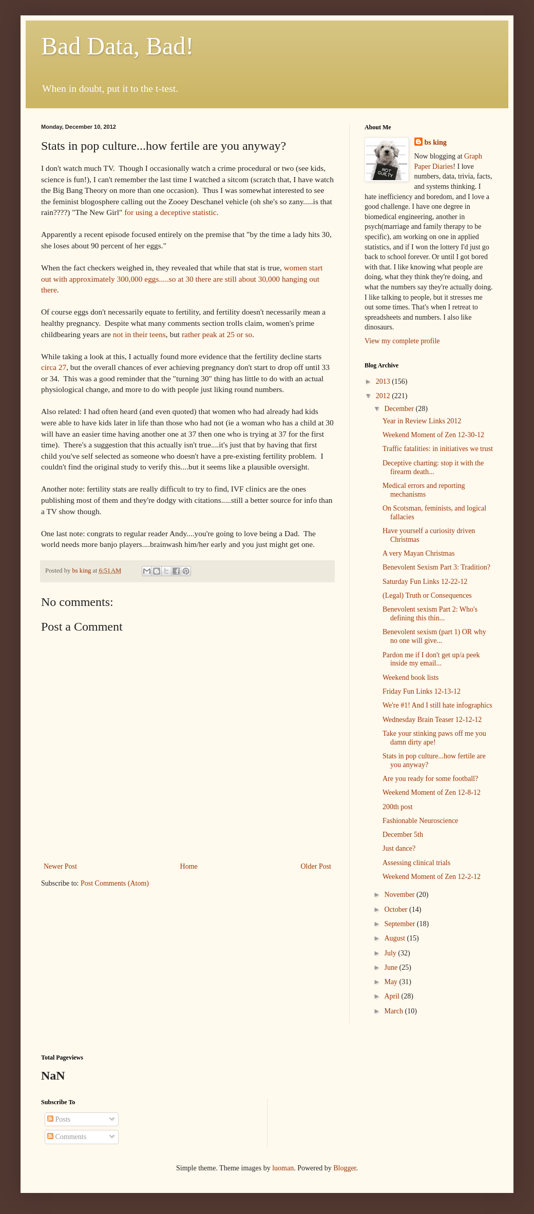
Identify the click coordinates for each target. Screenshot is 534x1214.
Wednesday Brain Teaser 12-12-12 (432, 719)
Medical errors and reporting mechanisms (424, 490)
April (392, 996)
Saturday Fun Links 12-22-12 (425, 581)
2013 (384, 381)
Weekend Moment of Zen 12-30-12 (433, 435)
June (391, 967)
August (395, 938)
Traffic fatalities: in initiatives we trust (438, 449)
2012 (384, 396)
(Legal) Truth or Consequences (427, 595)
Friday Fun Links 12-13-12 (422, 691)
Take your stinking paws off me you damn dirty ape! (434, 738)
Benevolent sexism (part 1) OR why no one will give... (434, 636)
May (391, 982)
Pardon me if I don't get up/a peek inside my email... (431, 659)
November (400, 894)
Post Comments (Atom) (115, 883)
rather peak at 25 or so (217, 334)
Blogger (344, 1168)
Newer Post (60, 866)
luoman (283, 1168)
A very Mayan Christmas (418, 553)
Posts (58, 1119)
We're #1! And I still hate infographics (437, 705)
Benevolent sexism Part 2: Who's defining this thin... (430, 613)
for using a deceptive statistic (170, 212)
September (400, 924)
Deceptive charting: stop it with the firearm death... (433, 467)
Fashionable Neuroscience (420, 821)
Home (189, 866)
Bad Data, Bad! (117, 46)
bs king (436, 142)
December (399, 409)
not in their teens (139, 334)
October (396, 909)
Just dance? (399, 848)
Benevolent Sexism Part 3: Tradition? (436, 567)
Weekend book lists (410, 677)
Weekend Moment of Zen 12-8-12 (432, 792)
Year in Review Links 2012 (422, 421)
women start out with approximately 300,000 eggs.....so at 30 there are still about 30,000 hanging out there (181, 278)
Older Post (316, 866)
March (394, 1011)
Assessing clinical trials (416, 863)
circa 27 (53, 367)
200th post (398, 807)
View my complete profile (402, 341)
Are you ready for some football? (430, 778)
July (391, 953)
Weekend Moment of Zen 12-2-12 (432, 876)
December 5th (403, 834)
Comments (66, 1137)
